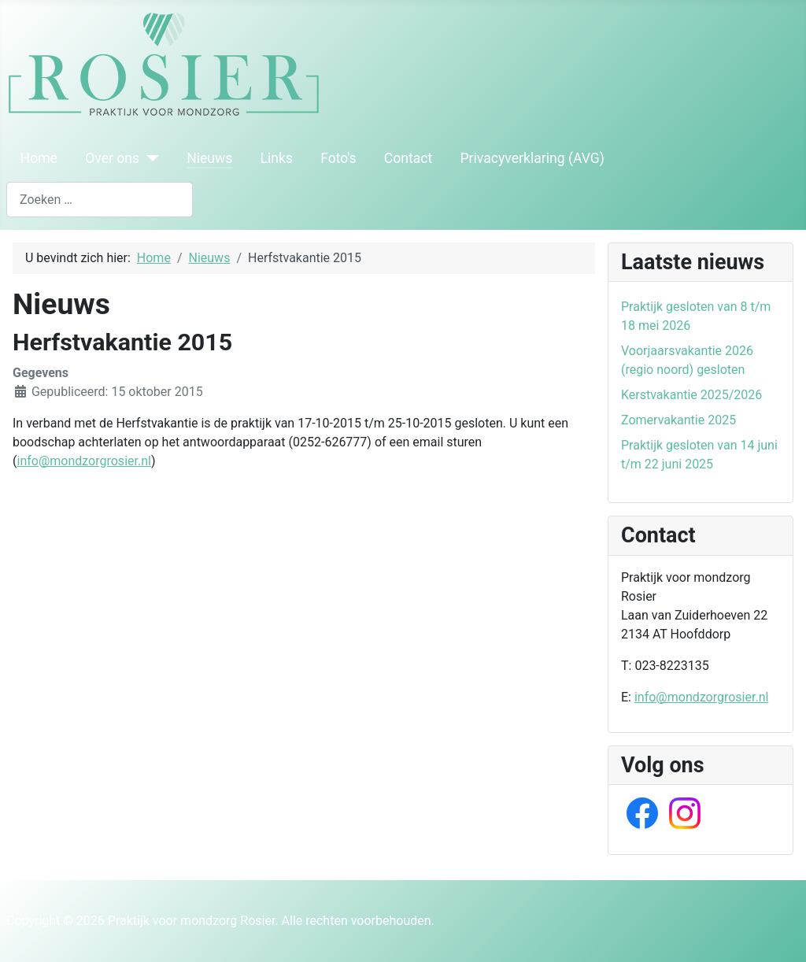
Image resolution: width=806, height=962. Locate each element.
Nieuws (209, 158)
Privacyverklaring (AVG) (532, 158)
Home (38, 158)
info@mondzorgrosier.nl (83, 460)
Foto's (338, 158)
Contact (408, 158)
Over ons (112, 158)
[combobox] (99, 199)
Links (276, 158)
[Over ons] (149, 158)
